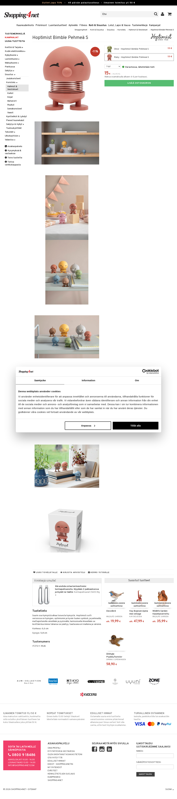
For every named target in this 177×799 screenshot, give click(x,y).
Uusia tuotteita (15, 41)
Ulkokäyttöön (12, 136)
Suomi (169, 789)
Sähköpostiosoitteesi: (148, 762)
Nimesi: (139, 751)
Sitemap (32, 789)
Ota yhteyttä (55, 758)
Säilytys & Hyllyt (15, 124)
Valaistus (10, 139)
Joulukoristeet (13, 78)
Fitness (83, 25)
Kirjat (10, 97)
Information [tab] (88, 380)
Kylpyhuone (11, 55)
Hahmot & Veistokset (138, 30)
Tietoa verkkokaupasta (13, 163)
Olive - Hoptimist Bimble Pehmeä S (139, 49)
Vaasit (10, 112)
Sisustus (111, 30)
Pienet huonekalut (15, 120)
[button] (169, 14)
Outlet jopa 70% (52, 2)
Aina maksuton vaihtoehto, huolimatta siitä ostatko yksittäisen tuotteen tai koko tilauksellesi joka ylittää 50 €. (23, 718)
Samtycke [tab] (40, 380)
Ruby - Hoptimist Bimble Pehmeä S (139, 57)
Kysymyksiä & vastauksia (13, 152)
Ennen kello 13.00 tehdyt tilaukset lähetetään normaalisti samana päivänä (67, 716)
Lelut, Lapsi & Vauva (119, 25)
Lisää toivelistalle (45, 572)
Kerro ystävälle (98, 572)
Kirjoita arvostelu (72, 572)
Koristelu (122, 30)
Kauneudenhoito (25, 25)
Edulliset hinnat (57, 761)
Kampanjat (155, 25)
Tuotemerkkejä (139, 25)
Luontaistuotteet (57, 25)
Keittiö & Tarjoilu (14, 47)
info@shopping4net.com (21, 765)
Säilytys (10, 70)
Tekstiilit (10, 132)
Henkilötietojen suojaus (61, 774)
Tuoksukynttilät (14, 128)
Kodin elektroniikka (15, 51)
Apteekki (73, 25)
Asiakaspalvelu (13, 146)
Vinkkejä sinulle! (45, 581)
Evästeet (52, 770)
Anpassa (88, 425)
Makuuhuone (12, 63)
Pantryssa (10, 66)
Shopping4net (81, 30)
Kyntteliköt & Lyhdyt (16, 116)
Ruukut (10, 105)
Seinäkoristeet (14, 108)
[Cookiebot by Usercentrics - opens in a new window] (144, 371)
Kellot (10, 93)
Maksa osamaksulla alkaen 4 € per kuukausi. (125, 76)
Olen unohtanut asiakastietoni (65, 754)
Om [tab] (137, 380)
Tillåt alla (135, 425)
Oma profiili (54, 748)
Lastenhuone (12, 59)
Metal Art (12, 101)
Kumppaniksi (54, 777)
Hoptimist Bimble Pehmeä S (162, 30)
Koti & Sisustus (98, 25)
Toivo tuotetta (13, 157)
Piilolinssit (41, 25)
